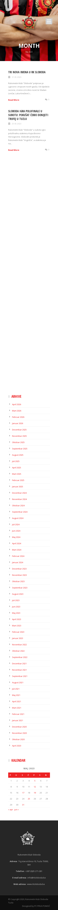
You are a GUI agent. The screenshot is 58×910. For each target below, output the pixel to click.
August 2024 (17, 518)
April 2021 (16, 701)
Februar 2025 (18, 480)
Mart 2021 (16, 707)
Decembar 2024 (19, 492)
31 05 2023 (16, 77)
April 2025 (16, 467)
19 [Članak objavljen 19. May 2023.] (35, 792)
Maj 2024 (16, 537)
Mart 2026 (16, 410)
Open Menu (49, 21)
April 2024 (16, 543)
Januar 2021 (17, 720)
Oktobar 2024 (18, 505)
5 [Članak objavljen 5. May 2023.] (34, 780)
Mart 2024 (16, 549)
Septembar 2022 (19, 657)
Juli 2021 (15, 688)
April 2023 (16, 619)
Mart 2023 (16, 625)
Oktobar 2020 (18, 739)
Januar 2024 (17, 562)
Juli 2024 (15, 524)
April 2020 (16, 745)
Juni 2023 (16, 606)
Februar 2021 (18, 714)
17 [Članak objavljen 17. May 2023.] (23, 792)
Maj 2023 (16, 613)
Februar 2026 (18, 417)
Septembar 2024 (19, 511)
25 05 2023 (16, 123)
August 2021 (17, 682)
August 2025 (17, 455)
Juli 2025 (15, 461)
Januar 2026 (17, 423)
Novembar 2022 (19, 644)
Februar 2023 (18, 632)
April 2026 (16, 404)
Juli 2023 (15, 600)
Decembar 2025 (19, 429)
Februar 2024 (18, 556)
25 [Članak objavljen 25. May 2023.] (29, 798)
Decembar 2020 (19, 726)
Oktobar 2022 (18, 650)
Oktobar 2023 (18, 581)
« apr (10, 809)
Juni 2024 (16, 530)
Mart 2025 (16, 473)
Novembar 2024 (19, 499)
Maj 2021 (16, 695)
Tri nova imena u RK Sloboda (26, 72)
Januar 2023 (17, 638)
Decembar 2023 (19, 568)
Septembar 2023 (19, 587)
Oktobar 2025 (18, 442)
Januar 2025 (17, 486)
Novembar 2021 (19, 669)
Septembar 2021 (19, 676)
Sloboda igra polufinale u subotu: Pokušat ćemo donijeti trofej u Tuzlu (28, 115)
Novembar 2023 (19, 575)
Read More (13, 100)
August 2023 (17, 594)
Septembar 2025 (19, 448)
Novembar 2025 (19, 436)
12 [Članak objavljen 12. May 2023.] (35, 786)
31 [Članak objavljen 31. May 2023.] (23, 804)
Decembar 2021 (19, 663)
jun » (16, 809)
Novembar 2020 (19, 733)
